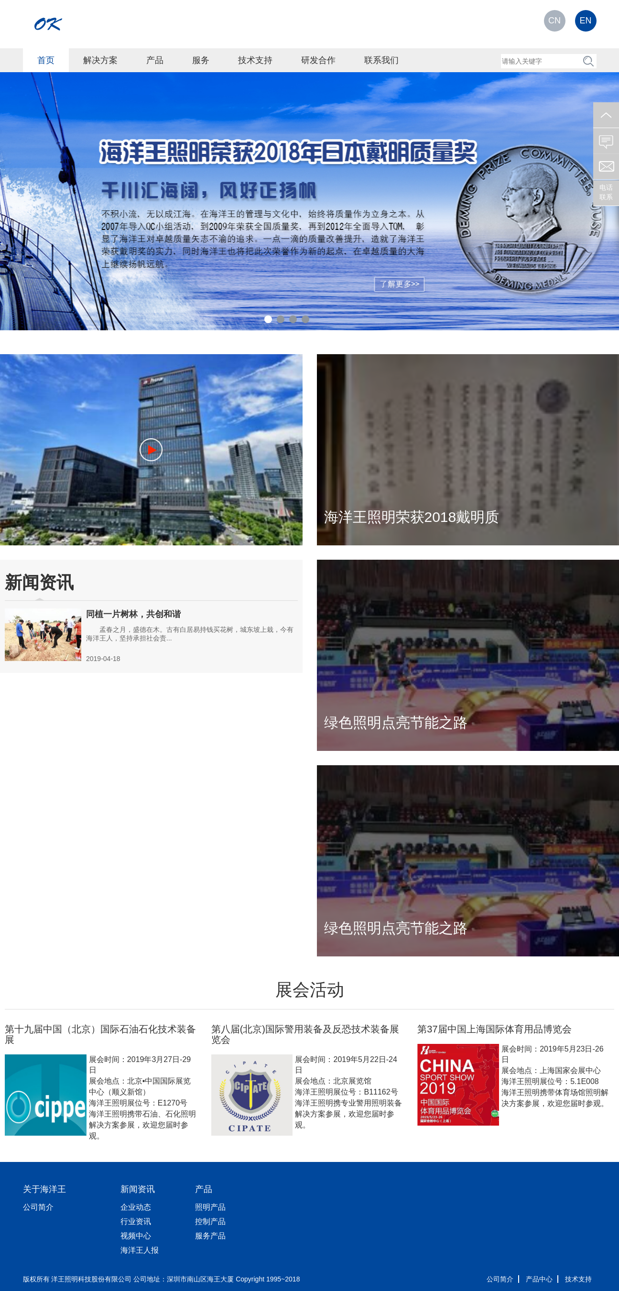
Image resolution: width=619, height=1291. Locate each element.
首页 (45, 60)
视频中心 (135, 1236)
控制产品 (210, 1221)
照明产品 (210, 1207)
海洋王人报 (139, 1250)
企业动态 (135, 1207)
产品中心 (539, 1279)
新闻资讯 (137, 1189)
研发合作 (318, 60)
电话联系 (606, 192)
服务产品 (210, 1236)
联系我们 (381, 60)
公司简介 (38, 1207)
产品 (154, 60)
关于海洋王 (44, 1189)
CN (554, 20)
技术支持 (255, 60)
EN (585, 20)
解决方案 (100, 60)
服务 (200, 60)
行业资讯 (135, 1221)
